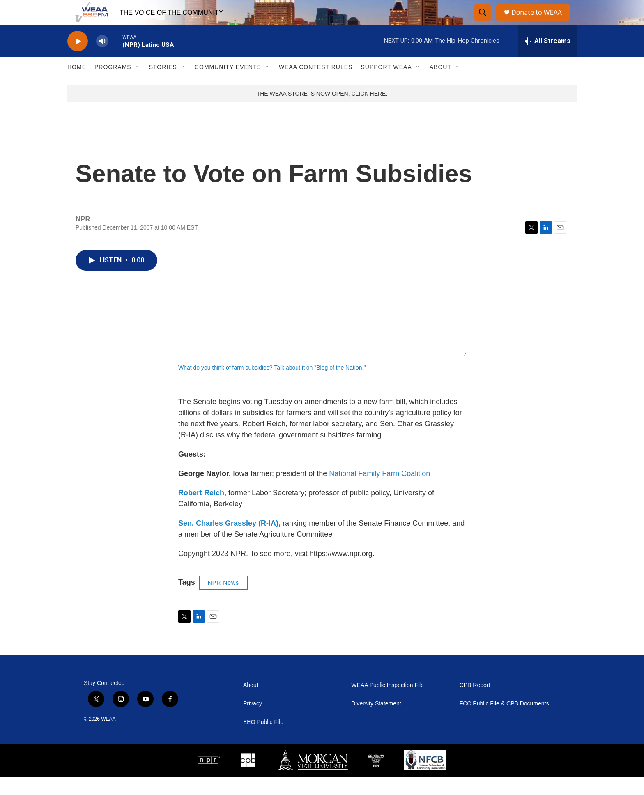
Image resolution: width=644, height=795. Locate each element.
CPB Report (475, 704)
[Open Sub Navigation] (137, 85)
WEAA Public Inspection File (387, 704)
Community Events (228, 85)
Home (76, 85)
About (440, 85)
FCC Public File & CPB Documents (504, 722)
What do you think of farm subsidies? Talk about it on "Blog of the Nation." (272, 386)
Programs (112, 85)
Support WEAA (386, 85)
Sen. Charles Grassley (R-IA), (229, 542)
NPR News (223, 601)
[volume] (102, 60)
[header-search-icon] (483, 22)
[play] (77, 59)
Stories (163, 85)
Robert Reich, (202, 511)
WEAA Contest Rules (316, 85)
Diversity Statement (376, 722)
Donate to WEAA (540, 21)
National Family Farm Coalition (379, 492)
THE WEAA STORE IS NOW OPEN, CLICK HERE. (322, 112)
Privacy (252, 722)
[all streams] (547, 59)
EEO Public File (263, 741)
